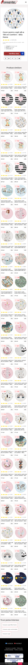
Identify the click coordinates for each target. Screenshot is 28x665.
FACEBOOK (9, 643)
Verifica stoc (16, 53)
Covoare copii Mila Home (10, 625)
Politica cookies (18, 650)
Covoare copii (6, 634)
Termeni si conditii (11, 648)
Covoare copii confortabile (10, 629)
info (12, 90)
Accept (20, 663)
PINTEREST (18, 643)
